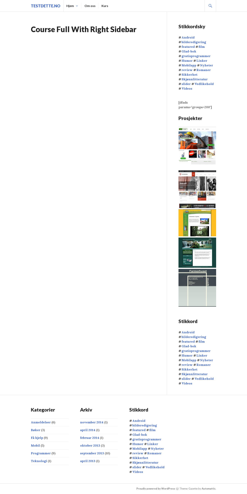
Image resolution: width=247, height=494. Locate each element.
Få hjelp (37, 438)
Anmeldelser (41, 422)
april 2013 (87, 461)
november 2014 (91, 422)
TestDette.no (45, 5)
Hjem (70, 6)
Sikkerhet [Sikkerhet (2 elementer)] (189, 74)
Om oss (90, 6)
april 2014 (87, 430)
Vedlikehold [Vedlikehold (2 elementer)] (204, 84)
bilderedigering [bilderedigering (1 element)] (194, 42)
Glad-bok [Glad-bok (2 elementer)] (189, 51)
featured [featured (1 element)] (188, 47)
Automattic (209, 488)
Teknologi (39, 461)
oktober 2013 (90, 445)
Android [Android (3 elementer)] (188, 37)
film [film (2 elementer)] (202, 47)
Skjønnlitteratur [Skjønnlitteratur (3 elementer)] (195, 79)
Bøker (35, 430)
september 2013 (92, 453)
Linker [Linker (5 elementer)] (201, 61)
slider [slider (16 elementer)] (186, 84)
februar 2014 (89, 438)
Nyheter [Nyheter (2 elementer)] (206, 65)
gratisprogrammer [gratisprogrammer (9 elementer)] (196, 56)
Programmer (41, 453)
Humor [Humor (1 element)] (187, 61)
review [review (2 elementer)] (187, 70)
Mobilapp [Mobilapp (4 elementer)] (189, 65)
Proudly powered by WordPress (155, 488)
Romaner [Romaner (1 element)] (203, 70)
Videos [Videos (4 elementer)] (187, 88)
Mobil (35, 445)
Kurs (105, 6)
